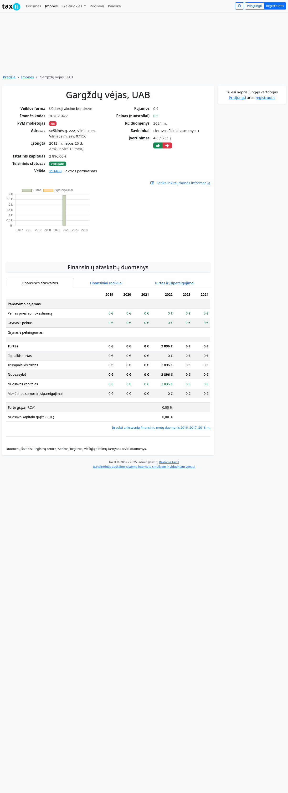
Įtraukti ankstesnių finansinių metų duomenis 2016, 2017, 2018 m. (161, 427)
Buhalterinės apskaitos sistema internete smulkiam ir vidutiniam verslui (144, 466)
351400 (55, 170)
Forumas (33, 6)
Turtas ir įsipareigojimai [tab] (174, 282)
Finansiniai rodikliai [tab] (106, 282)
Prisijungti (254, 6)
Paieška (114, 6)
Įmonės (51, 6)
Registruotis (275, 6)
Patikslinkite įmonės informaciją (180, 183)
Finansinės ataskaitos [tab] (40, 282)
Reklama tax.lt (169, 462)
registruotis (265, 97)
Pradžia (9, 77)
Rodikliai (97, 6)
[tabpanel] (108, 360)
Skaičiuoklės (72, 6)
